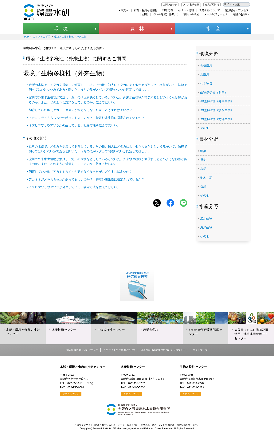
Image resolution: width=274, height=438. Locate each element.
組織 (145, 14)
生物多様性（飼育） (214, 92)
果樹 (203, 159)
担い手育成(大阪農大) (165, 14)
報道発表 (167, 10)
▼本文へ (123, 10)
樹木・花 (206, 177)
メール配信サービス (216, 14)
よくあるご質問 (41, 36)
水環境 (204, 74)
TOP (26, 36)
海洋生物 (206, 227)
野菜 (203, 151)
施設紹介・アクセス (237, 10)
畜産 (203, 186)
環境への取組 (191, 14)
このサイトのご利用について (120, 350)
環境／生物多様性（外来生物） (71, 36)
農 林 (137, 28)
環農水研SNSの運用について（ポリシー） (164, 350)
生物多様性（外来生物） (217, 101)
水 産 (213, 28)
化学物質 (206, 83)
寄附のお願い (241, 14)
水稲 (203, 168)
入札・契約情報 (191, 4)
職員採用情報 (212, 4)
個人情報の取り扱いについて (82, 350)
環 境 (61, 28)
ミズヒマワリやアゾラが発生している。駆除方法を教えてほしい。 (74, 125)
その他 (204, 127)
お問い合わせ (170, 4)
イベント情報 (186, 10)
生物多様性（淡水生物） (217, 110)
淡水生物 (206, 218)
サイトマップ (200, 350)
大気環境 (206, 65)
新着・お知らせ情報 (146, 10)
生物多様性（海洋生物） (217, 119)
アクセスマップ (71, 394)
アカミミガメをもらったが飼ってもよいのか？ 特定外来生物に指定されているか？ (86, 117)
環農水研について (209, 10)
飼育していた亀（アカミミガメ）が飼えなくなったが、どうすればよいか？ (80, 110)
